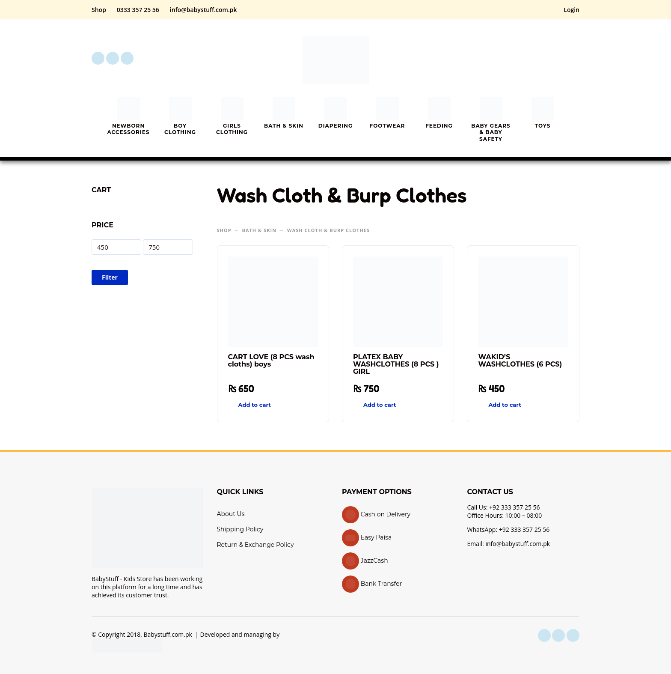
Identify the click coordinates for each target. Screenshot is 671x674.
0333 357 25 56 (138, 10)
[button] (525, 58)
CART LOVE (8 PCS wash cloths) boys (271, 360)
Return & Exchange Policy (255, 545)
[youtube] (127, 58)
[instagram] (112, 58)
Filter (110, 277)
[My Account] (549, 58)
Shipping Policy (240, 529)
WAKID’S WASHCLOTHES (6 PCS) (520, 360)
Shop (99, 10)
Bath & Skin (259, 230)
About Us (231, 514)
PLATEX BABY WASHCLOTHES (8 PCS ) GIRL (396, 364)
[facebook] (98, 58)
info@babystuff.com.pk (203, 10)
